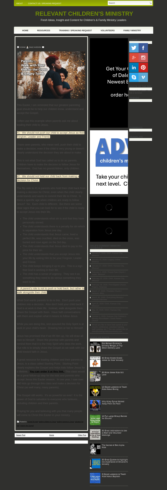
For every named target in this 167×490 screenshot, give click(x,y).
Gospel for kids (32, 422)
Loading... (133, 132)
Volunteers (108, 30)
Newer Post (20, 435)
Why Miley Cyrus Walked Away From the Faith (113, 402)
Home (25, 30)
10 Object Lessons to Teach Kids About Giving (114, 387)
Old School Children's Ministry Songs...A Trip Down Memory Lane (112, 345)
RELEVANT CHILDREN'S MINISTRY (84, 13)
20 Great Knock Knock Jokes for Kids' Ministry (112, 358)
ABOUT (19, 3)
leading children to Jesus (47, 422)
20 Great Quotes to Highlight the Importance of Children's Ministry (115, 461)
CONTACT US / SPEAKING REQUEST (44, 3)
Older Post (82, 435)
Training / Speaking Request (75, 30)
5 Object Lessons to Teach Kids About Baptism (114, 475)
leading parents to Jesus (65, 422)
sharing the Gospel (27, 426)
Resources (43, 30)
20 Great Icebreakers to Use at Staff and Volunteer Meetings (114, 432)
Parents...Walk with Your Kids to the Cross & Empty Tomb (51, 42)
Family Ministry (132, 30)
